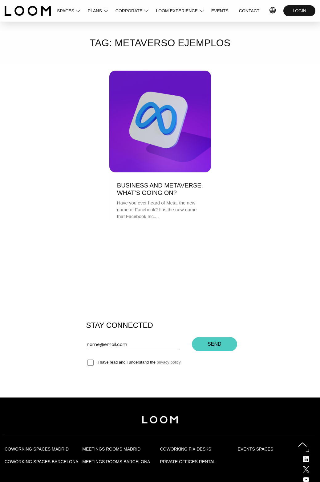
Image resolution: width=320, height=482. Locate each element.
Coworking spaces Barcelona (41, 461)
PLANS (95, 10)
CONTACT (249, 10)
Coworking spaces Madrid (37, 449)
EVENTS (220, 10)
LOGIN (299, 10)
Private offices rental (188, 461)
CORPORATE (129, 10)
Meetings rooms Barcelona (116, 461)
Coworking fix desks (185, 449)
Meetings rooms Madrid (111, 449)
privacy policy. (169, 362)
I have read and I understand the (134, 362)
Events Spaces (255, 449)
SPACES (65, 10)
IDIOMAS (273, 10)
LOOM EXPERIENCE (176, 10)
